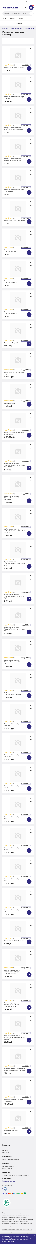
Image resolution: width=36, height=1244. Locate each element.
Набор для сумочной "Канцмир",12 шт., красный (12, 693)
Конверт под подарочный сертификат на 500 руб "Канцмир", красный (15, 1037)
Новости (20, 18)
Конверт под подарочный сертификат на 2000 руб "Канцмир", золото (12, 971)
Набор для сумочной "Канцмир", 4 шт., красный (14, 373)
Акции (4, 18)
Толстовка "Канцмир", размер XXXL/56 (13, 724)
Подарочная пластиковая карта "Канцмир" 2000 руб (14, 281)
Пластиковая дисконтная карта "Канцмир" (14, 97)
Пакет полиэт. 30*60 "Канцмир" (14, 941)
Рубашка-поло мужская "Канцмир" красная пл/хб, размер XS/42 (14, 661)
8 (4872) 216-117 (26, 7)
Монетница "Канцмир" (11, 1130)
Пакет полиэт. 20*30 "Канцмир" (14, 67)
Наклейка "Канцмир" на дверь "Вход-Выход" (13, 1100)
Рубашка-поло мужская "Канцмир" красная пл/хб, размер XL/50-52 (14, 530)
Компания (12, 18)
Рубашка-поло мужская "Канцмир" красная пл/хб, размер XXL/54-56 (14, 498)
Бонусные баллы (7, 1168)
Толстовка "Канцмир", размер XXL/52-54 (13, 755)
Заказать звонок (8, 1181)
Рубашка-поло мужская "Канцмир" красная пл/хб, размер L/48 (14, 563)
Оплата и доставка (8, 1166)
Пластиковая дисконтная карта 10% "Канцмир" (14, 190)
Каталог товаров (16, 28)
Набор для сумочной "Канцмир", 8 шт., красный (14, 433)
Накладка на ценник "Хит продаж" (15, 220)
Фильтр (9, 41)
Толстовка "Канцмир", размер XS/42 (13, 910)
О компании (6, 1148)
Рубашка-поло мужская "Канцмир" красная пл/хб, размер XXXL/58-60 (14, 465)
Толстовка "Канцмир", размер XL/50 (13, 786)
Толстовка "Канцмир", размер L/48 (13, 817)
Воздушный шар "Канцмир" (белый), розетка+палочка (12, 159)
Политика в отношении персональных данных (17, 1229)
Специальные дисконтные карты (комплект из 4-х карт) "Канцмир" (14, 1069)
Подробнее (10, 1241)
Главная (5, 28)
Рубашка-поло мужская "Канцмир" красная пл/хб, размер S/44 (14, 629)
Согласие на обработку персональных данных (17, 1233)
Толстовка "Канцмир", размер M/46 (13, 848)
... (26, 18)
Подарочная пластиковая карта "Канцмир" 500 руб (14, 250)
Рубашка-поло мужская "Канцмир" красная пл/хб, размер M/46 (14, 596)
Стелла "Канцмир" (9, 403)
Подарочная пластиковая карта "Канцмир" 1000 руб (14, 312)
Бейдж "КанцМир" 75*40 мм (13, 343)
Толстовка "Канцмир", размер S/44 (13, 879)
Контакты (5, 1152)
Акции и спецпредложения (10, 1159)
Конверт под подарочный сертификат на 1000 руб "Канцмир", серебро (12, 1004)
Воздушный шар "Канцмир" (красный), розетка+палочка (13, 128)
